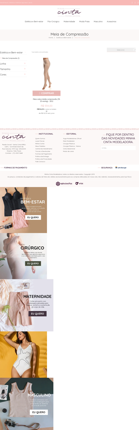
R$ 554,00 (46, 105)
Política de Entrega (42, 156)
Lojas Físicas (39, 141)
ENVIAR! (131, 148)
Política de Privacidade (43, 159)
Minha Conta (39, 144)
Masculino (98, 21)
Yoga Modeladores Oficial (72, 138)
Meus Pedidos (40, 146)
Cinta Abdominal (69, 149)
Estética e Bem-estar (34, 21)
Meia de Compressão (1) (10, 58)
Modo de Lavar (68, 151)
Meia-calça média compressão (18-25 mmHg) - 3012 (46, 100)
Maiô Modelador (69, 141)
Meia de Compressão (82, 38)
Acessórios (111, 21)
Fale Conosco (40, 162)
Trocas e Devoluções (42, 151)
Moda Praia (84, 21)
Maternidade (69, 21)
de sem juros (47, 111)
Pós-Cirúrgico (53, 21)
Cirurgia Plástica (69, 144)
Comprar (47, 93)
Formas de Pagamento (43, 154)
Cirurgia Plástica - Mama (72, 146)
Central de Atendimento (43, 149)
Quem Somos (40, 138)
